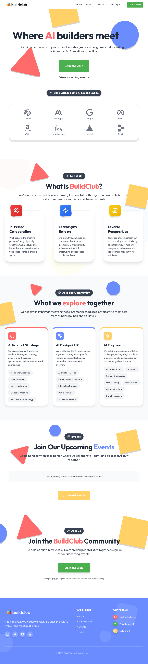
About (79, 4)
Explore (90, 4)
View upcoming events (74, 77)
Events (101, 4)
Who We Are (84, 621)
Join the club (135, 4)
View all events (74, 495)
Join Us (81, 632)
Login (115, 4)
